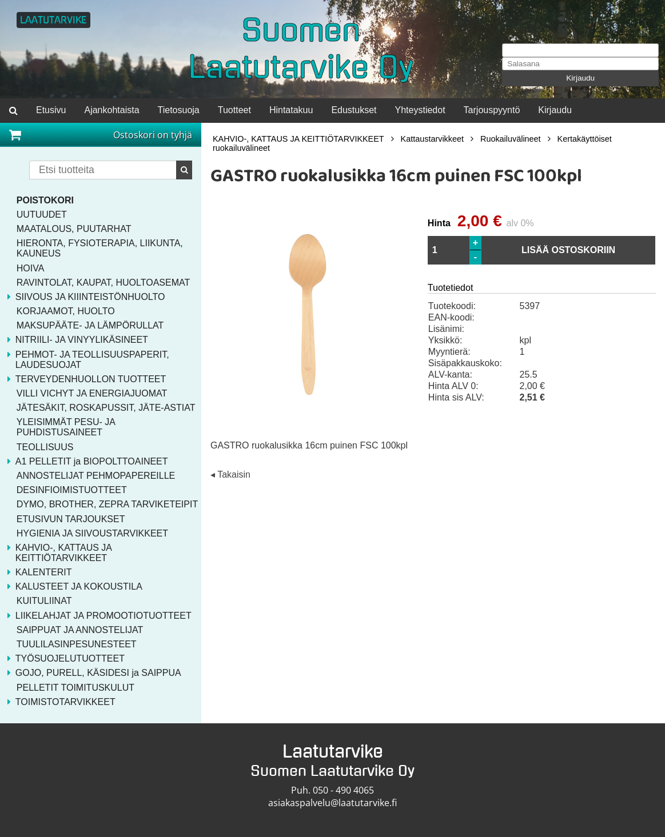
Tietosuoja (179, 110)
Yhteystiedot (420, 110)
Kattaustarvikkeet (432, 138)
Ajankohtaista (111, 110)
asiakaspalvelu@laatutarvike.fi (332, 802)
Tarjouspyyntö (492, 110)
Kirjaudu (580, 78)
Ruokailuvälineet (510, 138)
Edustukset (353, 110)
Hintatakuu (291, 110)
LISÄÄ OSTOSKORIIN (568, 250)
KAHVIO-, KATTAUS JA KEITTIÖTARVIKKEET (298, 138)
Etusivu (51, 110)
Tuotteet (234, 110)
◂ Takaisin (230, 474)
